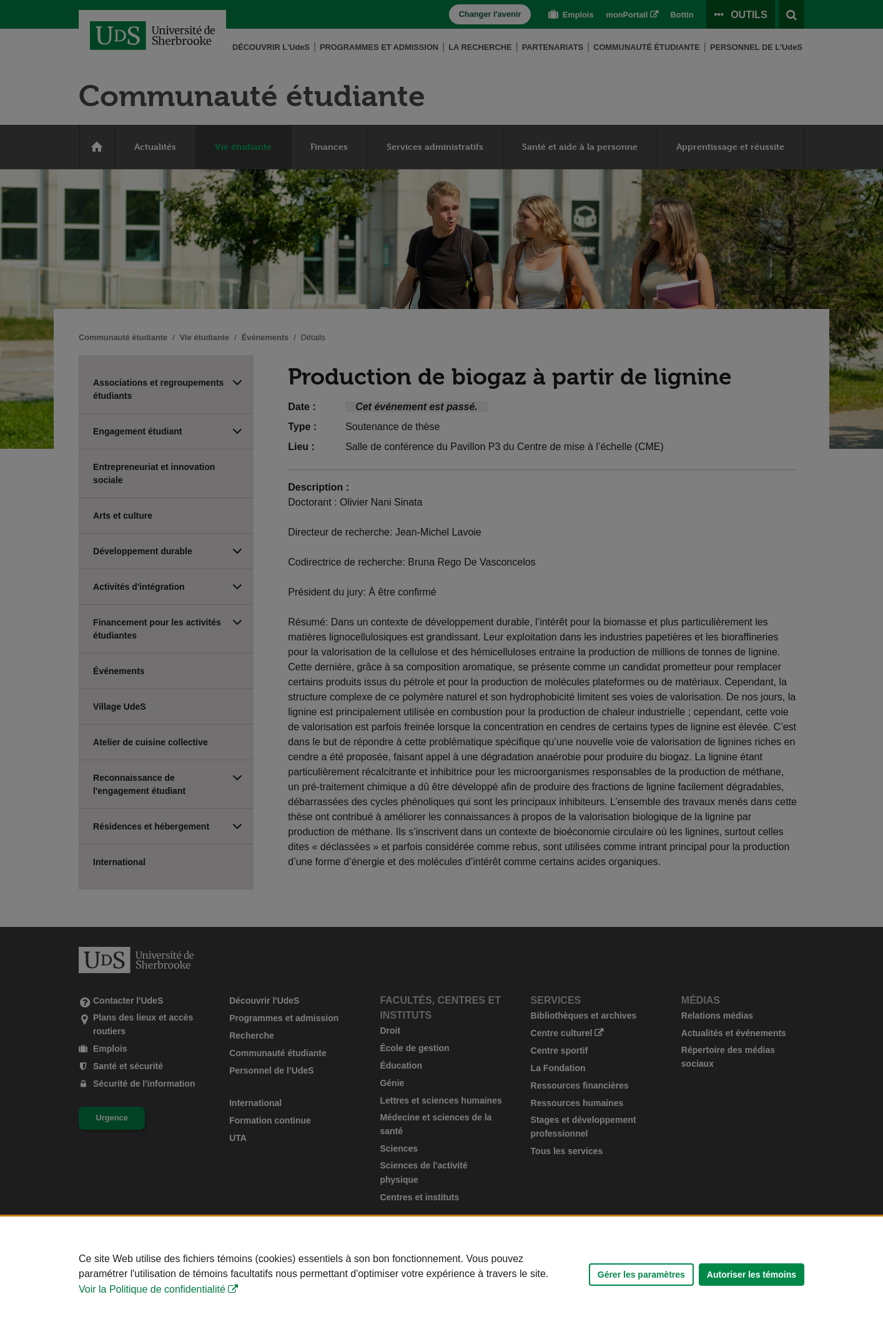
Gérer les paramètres (641, 1275)
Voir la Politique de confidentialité (152, 1289)
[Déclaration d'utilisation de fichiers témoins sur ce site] (441, 1274)
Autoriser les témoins (751, 1275)
